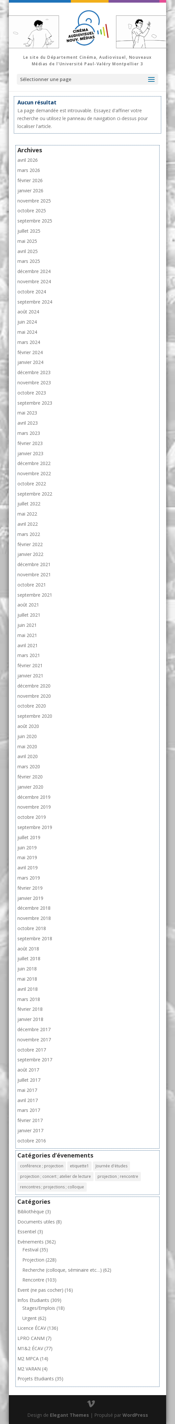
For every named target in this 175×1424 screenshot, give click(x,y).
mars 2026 (28, 170)
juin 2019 (27, 847)
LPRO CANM (31, 1338)
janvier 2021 (30, 675)
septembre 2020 (34, 716)
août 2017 (28, 1070)
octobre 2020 (31, 706)
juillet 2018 (28, 958)
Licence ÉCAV (31, 1328)
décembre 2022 (34, 463)
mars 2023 (28, 433)
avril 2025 (27, 251)
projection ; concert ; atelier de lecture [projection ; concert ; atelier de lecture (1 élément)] (55, 1176)
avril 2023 (27, 423)
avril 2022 (27, 524)
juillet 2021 (28, 615)
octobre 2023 (31, 393)
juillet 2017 (28, 1080)
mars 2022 (28, 534)
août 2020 (28, 726)
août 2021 (28, 605)
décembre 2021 (34, 564)
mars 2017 (28, 1110)
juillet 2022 (28, 503)
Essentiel (26, 1231)
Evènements (30, 1242)
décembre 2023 (34, 372)
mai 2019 (27, 857)
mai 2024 (27, 332)
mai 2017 (27, 1090)
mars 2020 (28, 766)
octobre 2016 (31, 1140)
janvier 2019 (30, 898)
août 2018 (28, 949)
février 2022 (30, 544)
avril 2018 (27, 989)
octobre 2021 (31, 585)
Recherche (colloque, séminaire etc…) (62, 1270)
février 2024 (30, 352)
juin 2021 (27, 625)
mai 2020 (27, 746)
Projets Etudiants (35, 1378)
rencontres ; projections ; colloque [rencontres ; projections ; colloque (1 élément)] (52, 1187)
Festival (30, 1249)
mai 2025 (27, 241)
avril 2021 (27, 645)
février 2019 (30, 888)
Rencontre (33, 1280)
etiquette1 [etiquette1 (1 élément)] (79, 1166)
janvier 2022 (30, 554)
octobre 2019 (31, 817)
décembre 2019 (34, 797)
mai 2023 (27, 413)
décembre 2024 (34, 271)
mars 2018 (28, 999)
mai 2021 (27, 635)
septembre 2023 (34, 403)
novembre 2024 (34, 281)
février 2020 (30, 777)
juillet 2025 (28, 231)
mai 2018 (27, 979)
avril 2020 (27, 756)
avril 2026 (27, 160)
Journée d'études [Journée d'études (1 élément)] (111, 1166)
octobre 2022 (31, 483)
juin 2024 (27, 322)
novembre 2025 (34, 201)
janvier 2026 (30, 190)
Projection (33, 1260)
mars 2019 (28, 878)
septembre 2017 (34, 1059)
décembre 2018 (34, 908)
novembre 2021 (34, 574)
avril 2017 (27, 1100)
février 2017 (30, 1120)
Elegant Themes (69, 1415)
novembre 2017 (34, 1039)
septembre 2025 (34, 221)
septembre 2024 (34, 302)
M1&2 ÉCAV (30, 1348)
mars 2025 (28, 261)
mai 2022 (27, 514)
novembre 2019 (34, 807)
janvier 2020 (30, 787)
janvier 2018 (30, 1019)
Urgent (29, 1318)
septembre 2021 (34, 595)
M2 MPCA (28, 1358)
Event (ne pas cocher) (40, 1290)
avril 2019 (27, 867)
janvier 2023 (30, 453)
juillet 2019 (28, 837)
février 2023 (30, 443)
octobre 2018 (31, 928)
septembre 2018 (34, 938)
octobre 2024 (31, 291)
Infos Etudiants (33, 1300)
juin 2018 (27, 969)
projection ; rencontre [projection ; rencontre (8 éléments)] (118, 1176)
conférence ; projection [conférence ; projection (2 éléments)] (41, 1166)
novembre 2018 (34, 918)
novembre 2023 (34, 382)
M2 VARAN (29, 1369)
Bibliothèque (30, 1211)
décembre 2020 (34, 686)
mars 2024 (28, 342)
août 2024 (28, 311)
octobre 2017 (31, 1050)
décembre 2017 (34, 1029)
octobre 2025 (31, 210)
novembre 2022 (34, 473)
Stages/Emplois (38, 1308)
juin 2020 (27, 736)
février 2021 (30, 665)
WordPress (135, 1415)
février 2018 (30, 1009)
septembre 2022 (34, 494)
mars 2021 (28, 655)
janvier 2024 (30, 362)
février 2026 (30, 180)
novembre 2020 (34, 696)
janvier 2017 (30, 1130)
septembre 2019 (34, 827)
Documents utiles (36, 1222)
